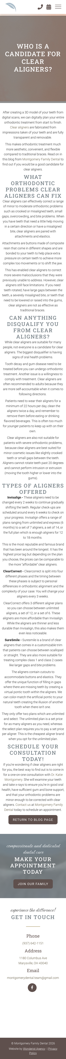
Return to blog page (33, 820)
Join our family (33, 884)
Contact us (23, 805)
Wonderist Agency (34, 1048)
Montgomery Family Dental (41, 159)
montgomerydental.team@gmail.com (33, 978)
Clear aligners (19, 127)
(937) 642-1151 (33, 943)
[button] (58, 6)
